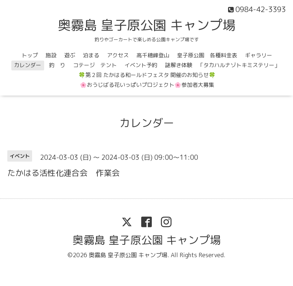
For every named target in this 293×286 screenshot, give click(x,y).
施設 (51, 55)
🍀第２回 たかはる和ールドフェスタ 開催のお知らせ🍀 (147, 75)
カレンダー (27, 65)
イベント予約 (140, 65)
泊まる (91, 55)
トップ (30, 55)
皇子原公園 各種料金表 (207, 55)
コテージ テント (95, 65)
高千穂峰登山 (152, 55)
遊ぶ (69, 55)
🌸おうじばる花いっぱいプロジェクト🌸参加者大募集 (147, 85)
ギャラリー (258, 55)
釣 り (57, 65)
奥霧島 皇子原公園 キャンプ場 (147, 25)
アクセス (118, 55)
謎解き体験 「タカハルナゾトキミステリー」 (222, 65)
